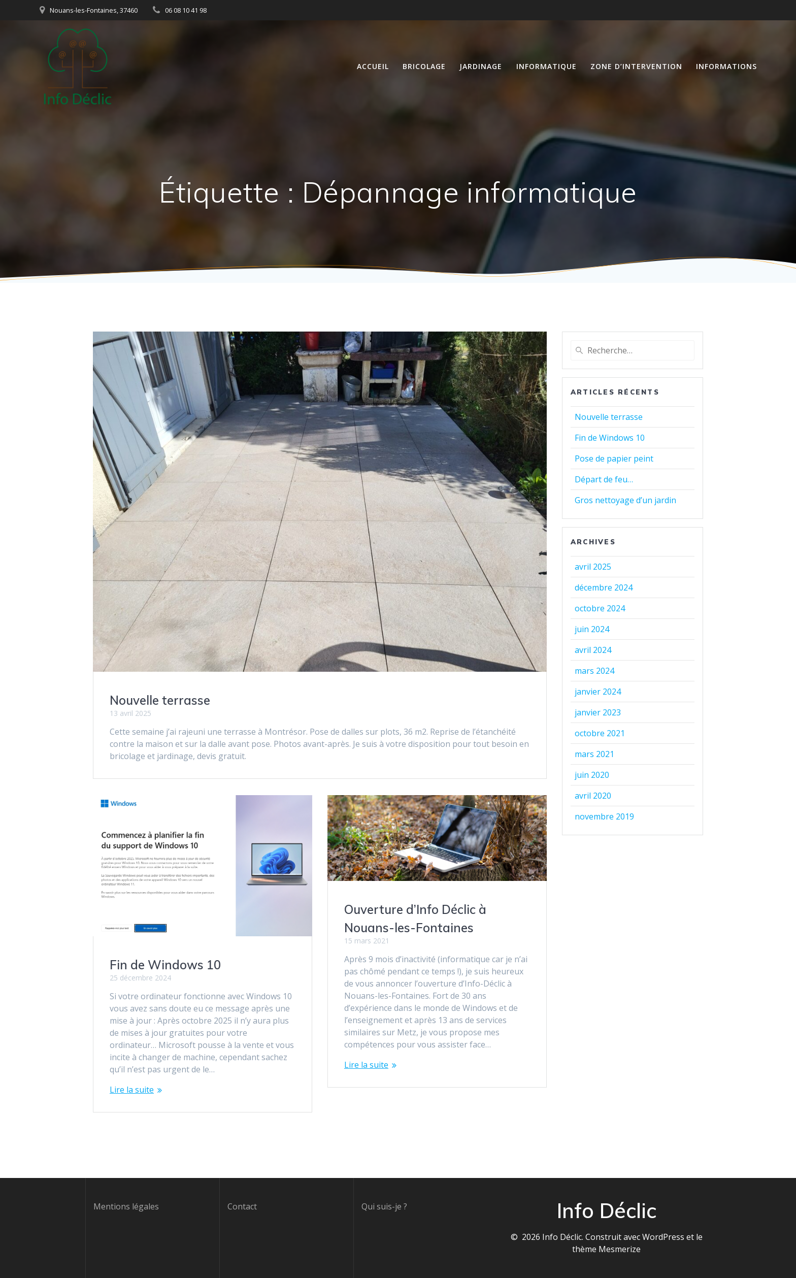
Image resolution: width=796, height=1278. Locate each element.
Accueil (373, 66)
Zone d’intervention (636, 66)
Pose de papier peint (614, 458)
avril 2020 (593, 795)
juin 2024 (592, 629)
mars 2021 (594, 754)
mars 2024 (594, 670)
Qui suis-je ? (384, 1206)
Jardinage (480, 66)
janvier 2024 (598, 691)
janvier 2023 (598, 712)
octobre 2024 (600, 608)
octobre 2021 (600, 733)
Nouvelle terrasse (160, 700)
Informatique (546, 66)
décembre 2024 (604, 587)
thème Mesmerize (606, 1249)
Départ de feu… (604, 479)
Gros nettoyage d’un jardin (625, 500)
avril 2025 (593, 566)
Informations (726, 66)
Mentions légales (126, 1206)
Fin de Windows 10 (165, 964)
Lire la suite (132, 1089)
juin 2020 (592, 774)
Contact (242, 1206)
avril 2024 (593, 650)
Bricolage (424, 66)
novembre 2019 (604, 816)
